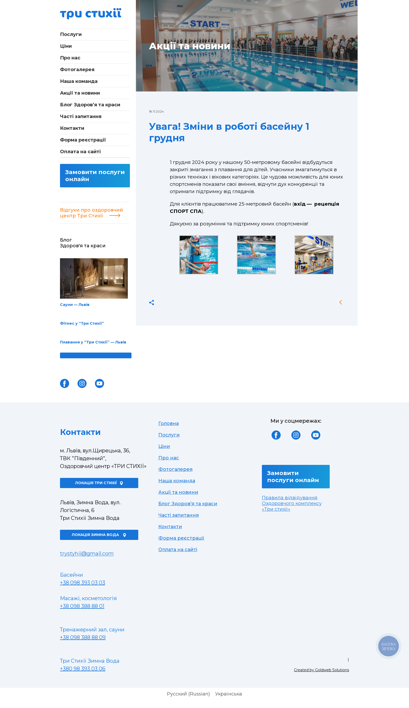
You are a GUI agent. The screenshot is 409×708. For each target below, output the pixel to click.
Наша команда (79, 81)
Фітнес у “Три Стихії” (82, 323)
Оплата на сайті (80, 152)
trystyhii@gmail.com (87, 553)
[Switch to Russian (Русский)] (188, 694)
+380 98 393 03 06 (82, 669)
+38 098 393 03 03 (82, 583)
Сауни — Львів (94, 282)
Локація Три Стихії (99, 483)
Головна (168, 423)
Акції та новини (80, 93)
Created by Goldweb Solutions (321, 670)
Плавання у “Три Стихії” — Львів (93, 342)
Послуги (71, 34)
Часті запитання (80, 116)
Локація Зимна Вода (99, 534)
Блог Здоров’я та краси (90, 105)
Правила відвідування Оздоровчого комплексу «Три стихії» (292, 503)
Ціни (66, 46)
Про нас (70, 58)
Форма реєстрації (83, 140)
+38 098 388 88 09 (83, 637)
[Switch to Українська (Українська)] (229, 694)
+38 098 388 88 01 (82, 606)
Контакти (72, 128)
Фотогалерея (77, 69)
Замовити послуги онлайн (95, 176)
